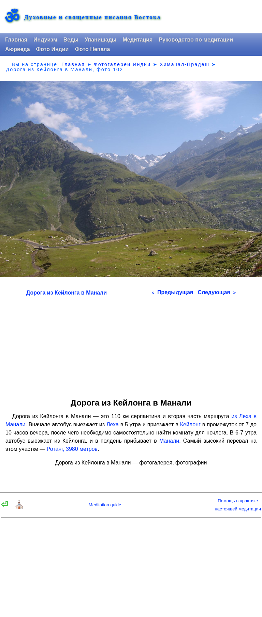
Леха (112, 424)
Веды (70, 40)
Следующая (217, 292)
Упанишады (100, 40)
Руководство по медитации (196, 40)
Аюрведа (17, 49)
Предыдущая (172, 292)
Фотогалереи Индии (122, 64)
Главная (16, 40)
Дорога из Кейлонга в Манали (66, 293)
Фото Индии (52, 49)
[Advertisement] (131, 344)
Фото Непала (92, 49)
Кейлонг (190, 424)
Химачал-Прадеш (184, 64)
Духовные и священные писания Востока (92, 17)
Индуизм (45, 40)
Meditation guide (105, 504)
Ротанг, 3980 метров (72, 449)
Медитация (137, 40)
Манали (169, 441)
